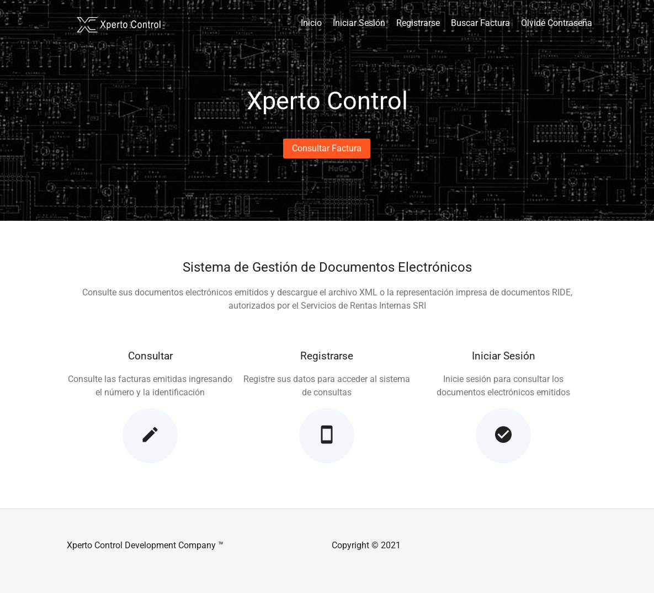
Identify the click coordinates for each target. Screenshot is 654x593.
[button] (326, 148)
